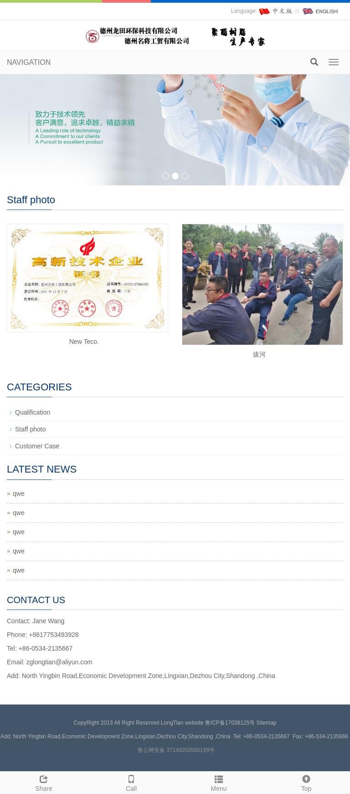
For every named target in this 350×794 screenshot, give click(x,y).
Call (131, 782)
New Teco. (84, 341)
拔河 (259, 354)
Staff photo (30, 429)
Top (306, 782)
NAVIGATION (29, 62)
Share (44, 782)
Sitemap (267, 723)
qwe (19, 493)
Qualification (32, 412)
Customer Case (37, 446)
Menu (218, 782)
